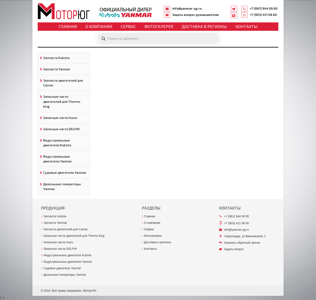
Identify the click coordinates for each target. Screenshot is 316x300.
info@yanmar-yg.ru (187, 8)
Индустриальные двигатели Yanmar (57, 159)
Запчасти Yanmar (56, 69)
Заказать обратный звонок (242, 242)
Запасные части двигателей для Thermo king (61, 101)
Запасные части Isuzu (60, 118)
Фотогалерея (158, 26)
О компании (98, 26)
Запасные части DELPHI (61, 129)
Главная (68, 26)
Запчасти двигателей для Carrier (63, 83)
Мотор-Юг (90, 290)
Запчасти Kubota (56, 58)
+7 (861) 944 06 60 (263, 8)
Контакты (246, 26)
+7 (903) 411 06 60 (263, 15)
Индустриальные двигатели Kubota (57, 142)
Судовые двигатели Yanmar (64, 172)
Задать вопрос (234, 249)
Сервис (128, 26)
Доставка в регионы (204, 26)
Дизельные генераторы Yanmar (62, 186)
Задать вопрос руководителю (195, 15)
